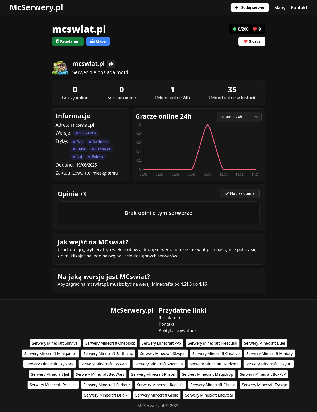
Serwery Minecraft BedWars (100, 374)
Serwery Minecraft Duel (264, 343)
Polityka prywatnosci (179, 330)
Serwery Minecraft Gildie (156, 395)
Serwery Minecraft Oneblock (110, 343)
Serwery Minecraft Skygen (163, 353)
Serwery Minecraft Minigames (50, 353)
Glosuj (252, 41)
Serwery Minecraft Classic (213, 384)
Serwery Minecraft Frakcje (264, 384)
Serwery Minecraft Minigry (269, 353)
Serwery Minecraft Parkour (106, 384)
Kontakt (299, 7)
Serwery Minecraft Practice (53, 384)
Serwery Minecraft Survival (55, 343)
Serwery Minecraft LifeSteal (209, 395)
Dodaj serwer (250, 7)
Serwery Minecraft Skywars (104, 363)
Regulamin (169, 318)
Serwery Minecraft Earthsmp (108, 353)
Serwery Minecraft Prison (153, 374)
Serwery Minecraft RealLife (160, 384)
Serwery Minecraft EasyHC (268, 363)
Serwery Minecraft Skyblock (49, 363)
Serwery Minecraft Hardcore (214, 363)
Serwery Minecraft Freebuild (212, 343)
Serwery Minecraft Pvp (161, 343)
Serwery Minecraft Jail (50, 374)
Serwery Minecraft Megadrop (207, 374)
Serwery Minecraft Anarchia (159, 363)
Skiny (280, 7)
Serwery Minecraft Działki (106, 395)
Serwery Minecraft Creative (216, 353)
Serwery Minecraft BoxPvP (263, 374)
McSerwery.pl (36, 7)
